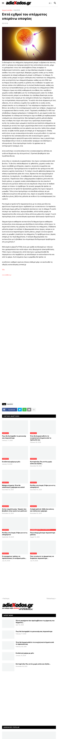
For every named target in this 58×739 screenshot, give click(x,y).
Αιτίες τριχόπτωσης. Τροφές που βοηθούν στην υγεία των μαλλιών (14, 510)
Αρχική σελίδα (7, 10)
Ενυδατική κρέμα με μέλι (11, 462)
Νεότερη (6, 598)
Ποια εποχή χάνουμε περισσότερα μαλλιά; (42, 533)
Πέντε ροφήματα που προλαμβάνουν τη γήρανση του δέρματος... (35, 621)
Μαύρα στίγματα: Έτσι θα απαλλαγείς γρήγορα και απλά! (13, 486)
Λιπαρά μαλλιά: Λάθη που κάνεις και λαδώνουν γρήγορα (42, 510)
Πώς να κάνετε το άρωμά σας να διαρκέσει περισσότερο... (42, 557)
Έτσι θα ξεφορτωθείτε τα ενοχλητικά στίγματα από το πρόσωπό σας (40, 438)
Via (3, 270)
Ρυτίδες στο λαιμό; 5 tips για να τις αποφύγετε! (42, 486)
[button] (3, 3)
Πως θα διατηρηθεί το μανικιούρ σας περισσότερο (14, 437)
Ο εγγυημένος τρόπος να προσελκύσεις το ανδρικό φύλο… (14, 557)
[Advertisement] (30, 299)
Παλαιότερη (51, 598)
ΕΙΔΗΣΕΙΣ (17, 10)
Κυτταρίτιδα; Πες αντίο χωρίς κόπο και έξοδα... (41, 462)
